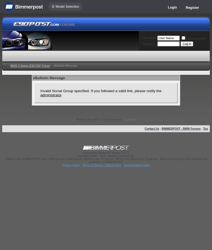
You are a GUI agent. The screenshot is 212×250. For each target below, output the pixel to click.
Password (149, 44)
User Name (150, 37)
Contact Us (152, 128)
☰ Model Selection (65, 7)
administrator (51, 95)
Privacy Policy (71, 165)
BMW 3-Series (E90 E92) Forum (30, 65)
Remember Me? (194, 38)
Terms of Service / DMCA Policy (101, 165)
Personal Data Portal (136, 165)
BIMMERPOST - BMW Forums (181, 128)
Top (205, 128)
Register (192, 8)
